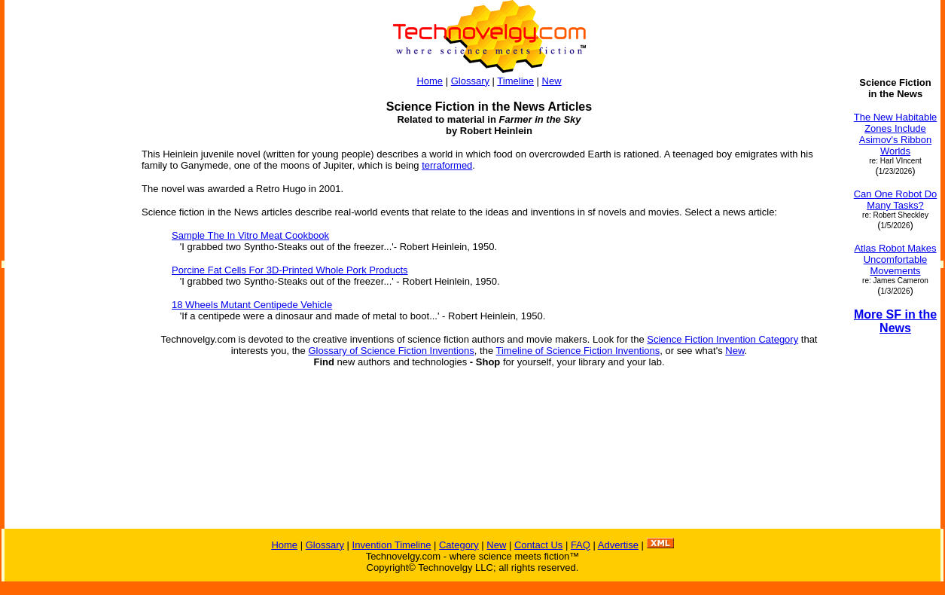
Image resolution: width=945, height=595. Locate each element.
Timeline (515, 81)
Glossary (470, 81)
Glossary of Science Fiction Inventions (391, 350)
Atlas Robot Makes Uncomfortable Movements (895, 259)
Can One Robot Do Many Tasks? (895, 199)
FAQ (580, 545)
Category (459, 545)
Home (429, 81)
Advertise (618, 545)
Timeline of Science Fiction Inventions (578, 350)
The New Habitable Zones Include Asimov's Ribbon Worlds (895, 134)
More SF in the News (895, 321)
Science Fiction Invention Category (722, 339)
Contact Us (538, 545)
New (552, 81)
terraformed (447, 165)
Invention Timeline (391, 545)
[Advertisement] (66, 303)
